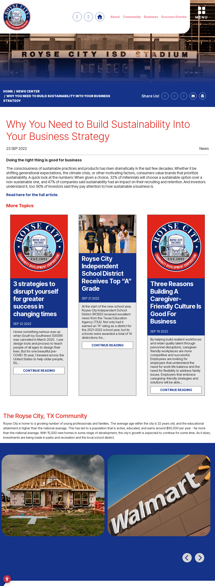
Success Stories (173, 17)
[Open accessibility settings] (7, 579)
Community (132, 17)
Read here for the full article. (32, 195)
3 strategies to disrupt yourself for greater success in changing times (35, 299)
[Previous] (187, 557)
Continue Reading (39, 371)
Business (151, 17)
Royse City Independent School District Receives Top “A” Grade (107, 274)
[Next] (199, 557)
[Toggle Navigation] (201, 11)
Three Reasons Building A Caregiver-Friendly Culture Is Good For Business (175, 302)
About (115, 17)
